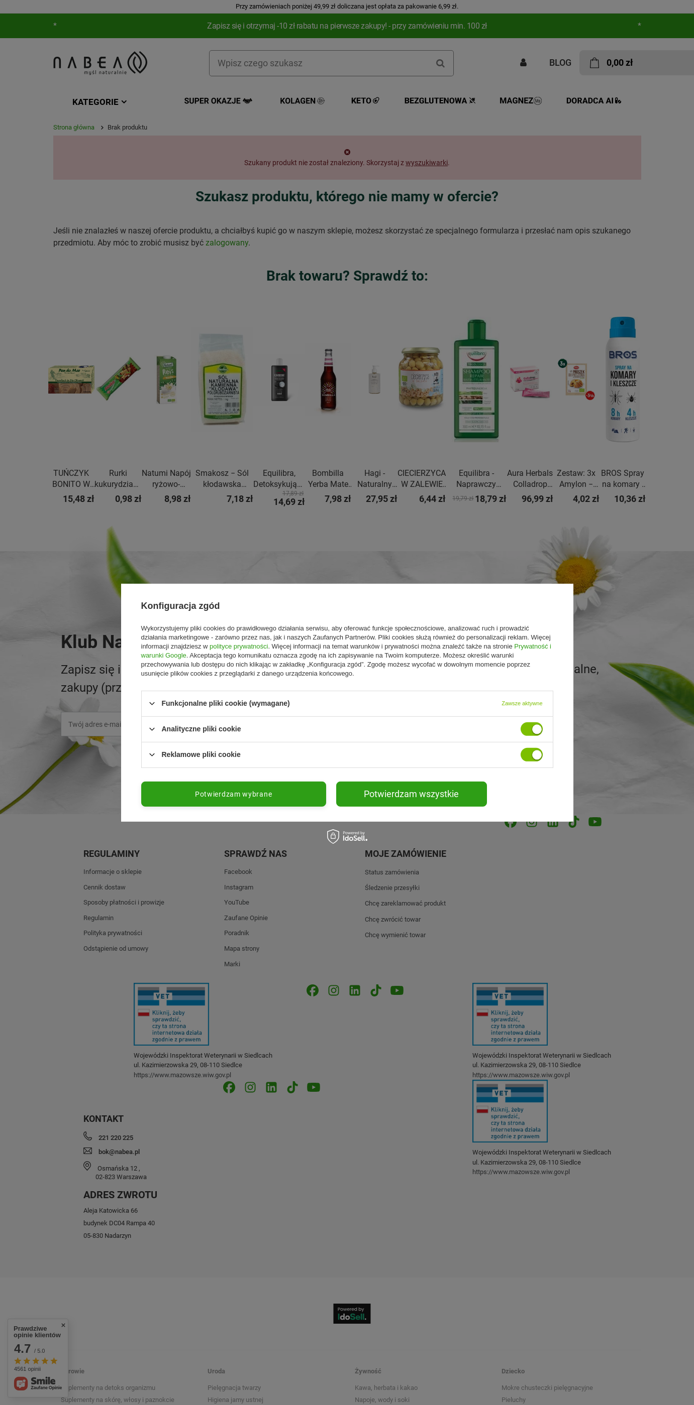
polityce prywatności (239, 646)
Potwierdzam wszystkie (411, 793)
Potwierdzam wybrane (233, 794)
